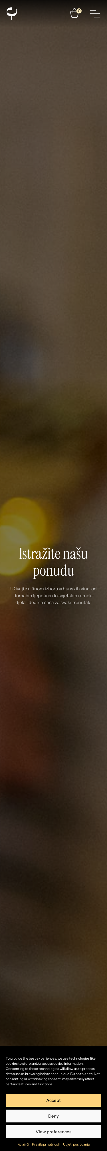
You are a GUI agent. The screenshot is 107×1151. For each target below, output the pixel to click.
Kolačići (23, 1144)
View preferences (53, 1131)
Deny (53, 1116)
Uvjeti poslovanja (76, 1144)
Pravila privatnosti (46, 1144)
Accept (53, 1100)
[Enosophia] (12, 13)
